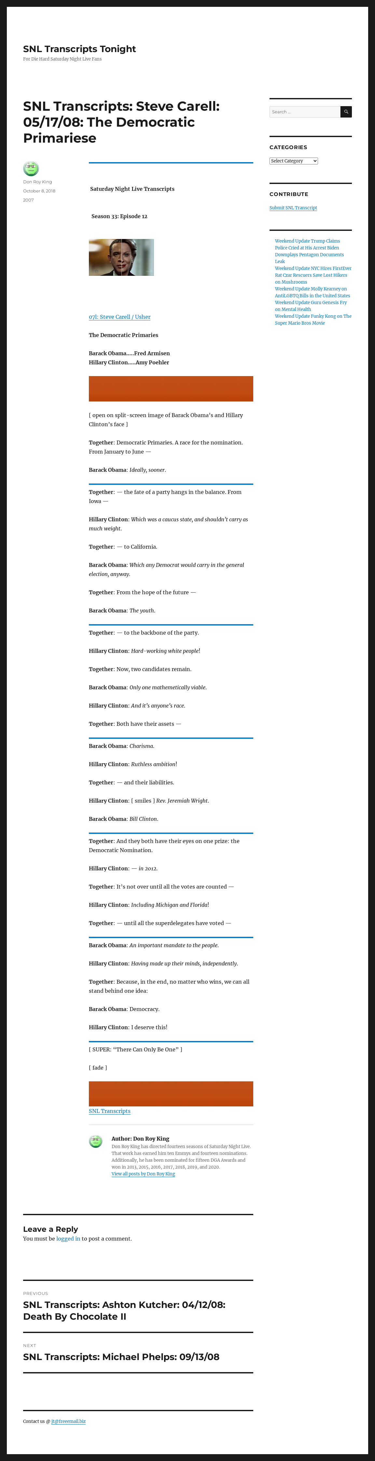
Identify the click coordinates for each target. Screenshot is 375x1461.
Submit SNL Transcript (293, 208)
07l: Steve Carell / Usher (119, 317)
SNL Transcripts (110, 1111)
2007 (28, 200)
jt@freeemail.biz (68, 1421)
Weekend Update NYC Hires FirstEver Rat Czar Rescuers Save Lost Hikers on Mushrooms (313, 275)
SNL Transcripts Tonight (79, 48)
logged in (68, 1238)
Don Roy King (37, 181)
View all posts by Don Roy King (143, 1174)
